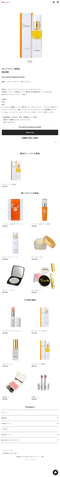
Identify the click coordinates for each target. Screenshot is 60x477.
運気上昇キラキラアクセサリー (10, 440)
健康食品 (4, 418)
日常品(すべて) (6, 434)
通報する (56, 142)
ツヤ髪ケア (4, 429)
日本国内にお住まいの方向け (30, 138)
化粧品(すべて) (6, 423)
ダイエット (4, 412)
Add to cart (30, 132)
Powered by (30, 459)
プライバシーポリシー (9, 450)
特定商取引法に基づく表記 (10, 453)
